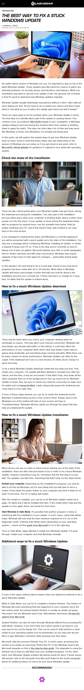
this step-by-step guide (42, 648)
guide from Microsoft (37, 525)
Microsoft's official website (15, 147)
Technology (8, 11)
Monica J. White (11, 26)
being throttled (27, 385)
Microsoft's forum (39, 121)
